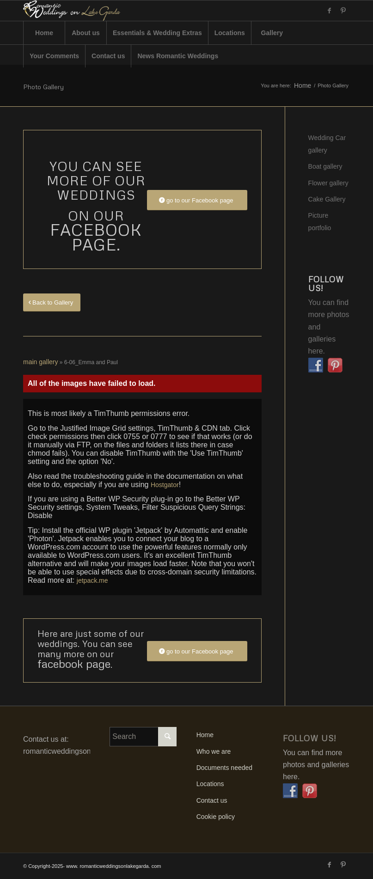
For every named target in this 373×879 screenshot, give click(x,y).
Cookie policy (215, 816)
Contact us (211, 800)
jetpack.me (92, 580)
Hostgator (165, 484)
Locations (210, 783)
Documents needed (224, 767)
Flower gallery (328, 183)
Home (302, 85)
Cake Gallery (327, 199)
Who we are (213, 751)
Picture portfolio (319, 221)
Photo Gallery (43, 87)
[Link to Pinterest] (343, 11)
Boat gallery (325, 166)
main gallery (40, 362)
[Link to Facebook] (329, 11)
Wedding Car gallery (327, 143)
